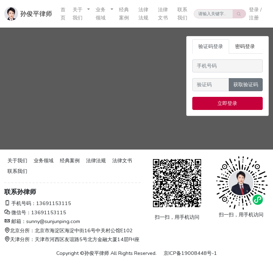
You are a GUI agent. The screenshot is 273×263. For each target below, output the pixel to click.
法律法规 (143, 13)
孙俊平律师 (36, 14)
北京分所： (19, 230)
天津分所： (19, 239)
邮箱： (15, 221)
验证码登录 (210, 46)
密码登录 (245, 46)
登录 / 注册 (255, 13)
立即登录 (227, 103)
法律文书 (163, 13)
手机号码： (20, 203)
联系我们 (182, 13)
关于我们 (78, 13)
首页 (63, 13)
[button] (88, 14)
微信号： (17, 212)
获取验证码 (245, 84)
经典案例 (124, 13)
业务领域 (101, 13)
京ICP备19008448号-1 (190, 253)
